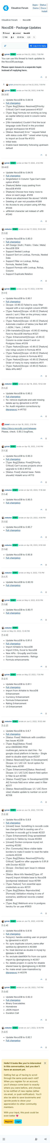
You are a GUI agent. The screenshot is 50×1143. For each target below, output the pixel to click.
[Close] (45, 1063)
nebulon (8, 229)
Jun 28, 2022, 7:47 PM (34, 987)
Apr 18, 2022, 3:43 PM (34, 446)
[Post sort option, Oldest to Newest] (5, 45)
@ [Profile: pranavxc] (11, 409)
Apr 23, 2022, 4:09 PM (36, 518)
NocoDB (27, 33)
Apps (35, 4)
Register (9, 1121)
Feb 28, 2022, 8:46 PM (34, 90)
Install (44, 11)
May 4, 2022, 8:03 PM (34, 600)
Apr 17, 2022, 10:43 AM (36, 229)
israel (7, 424)
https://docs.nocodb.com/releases (19, 428)
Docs (43, 8)
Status (43, 4)
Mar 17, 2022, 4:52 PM (34, 163)
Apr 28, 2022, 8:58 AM (36, 545)
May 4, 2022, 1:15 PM (35, 573)
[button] (4, 1139)
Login (18, 1121)
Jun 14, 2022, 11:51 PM (34, 810)
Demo (36, 8)
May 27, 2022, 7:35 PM (34, 674)
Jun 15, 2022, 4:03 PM (34, 921)
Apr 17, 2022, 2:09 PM (34, 289)
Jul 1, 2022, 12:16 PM (35, 1028)
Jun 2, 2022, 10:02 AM (36, 721)
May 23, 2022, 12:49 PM (20, 631)
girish (7, 54)
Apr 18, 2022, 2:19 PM (27, 424)
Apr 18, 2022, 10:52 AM (36, 384)
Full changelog (13, 103)
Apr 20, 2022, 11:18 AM (36, 490)
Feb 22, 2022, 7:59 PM (34, 54)
